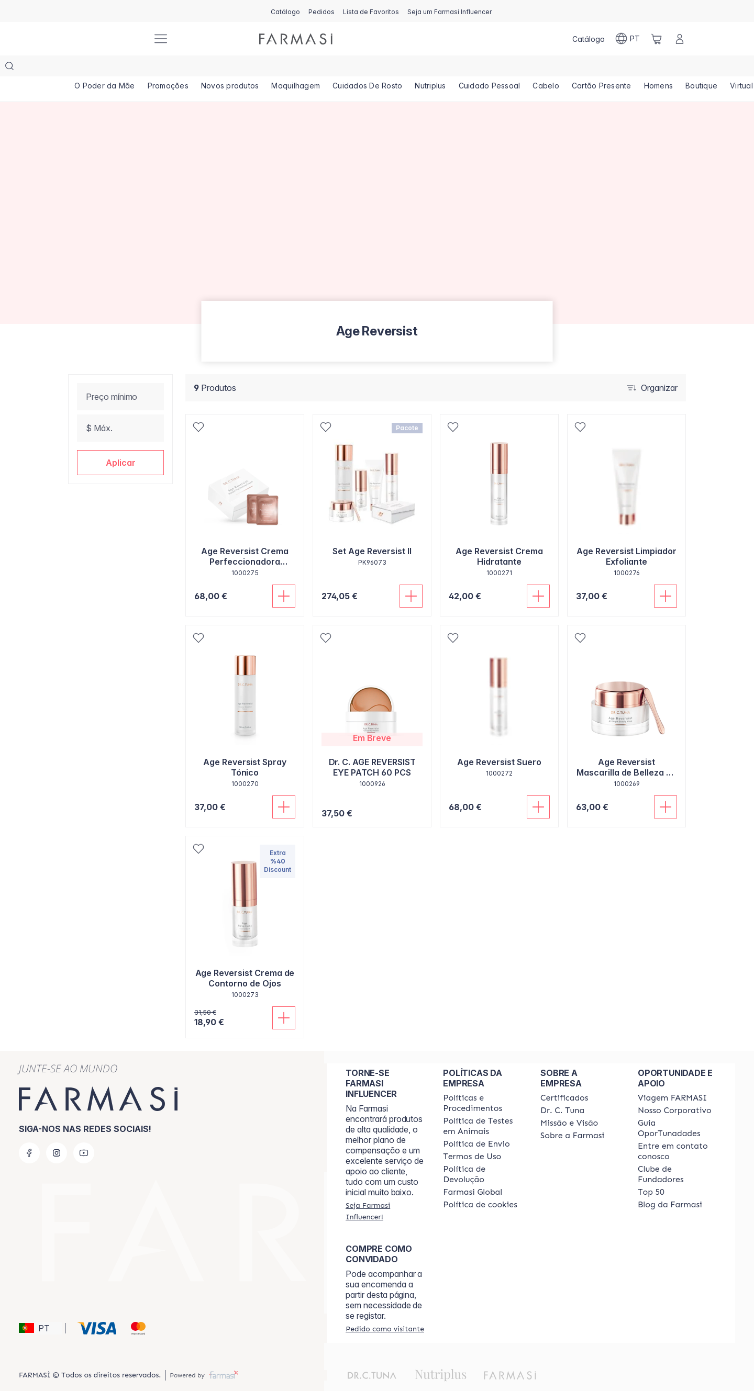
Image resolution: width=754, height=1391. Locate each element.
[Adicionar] (283, 575)
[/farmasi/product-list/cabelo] (546, 68)
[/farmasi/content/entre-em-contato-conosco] (677, 1130)
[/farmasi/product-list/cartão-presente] (602, 68)
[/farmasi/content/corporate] (472, 1171)
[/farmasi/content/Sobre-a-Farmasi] (572, 1114)
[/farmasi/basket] (656, 38)
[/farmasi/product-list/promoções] (168, 68)
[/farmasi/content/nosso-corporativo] (675, 1089)
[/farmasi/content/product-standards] (564, 1077)
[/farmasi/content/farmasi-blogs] (670, 1184)
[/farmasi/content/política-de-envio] (472, 1135)
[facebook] (29, 1131)
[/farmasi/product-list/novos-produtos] (230, 68)
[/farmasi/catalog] (285, 11)
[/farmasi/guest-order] (385, 1308)
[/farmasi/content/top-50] (651, 1171)
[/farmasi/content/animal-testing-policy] (482, 1105)
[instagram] (56, 1131)
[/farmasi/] (104, 39)
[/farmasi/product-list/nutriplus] (430, 68)
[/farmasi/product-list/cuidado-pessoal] (489, 68)
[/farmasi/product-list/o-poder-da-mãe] (104, 68)
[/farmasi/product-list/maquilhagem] (295, 68)
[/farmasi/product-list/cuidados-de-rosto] (367, 68)
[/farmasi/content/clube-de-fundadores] (677, 1153)
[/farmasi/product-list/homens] (659, 68)
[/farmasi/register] (321, 11)
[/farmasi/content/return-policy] (482, 1153)
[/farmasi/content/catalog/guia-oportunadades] (677, 1107)
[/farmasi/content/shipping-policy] (476, 1123)
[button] (120, 441)
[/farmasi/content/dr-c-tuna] (562, 1089)
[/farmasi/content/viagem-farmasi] (672, 1077)
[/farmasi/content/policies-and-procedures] (482, 1082)
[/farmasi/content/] (480, 1184)
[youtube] (83, 1131)
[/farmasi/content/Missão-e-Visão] (569, 1102)
